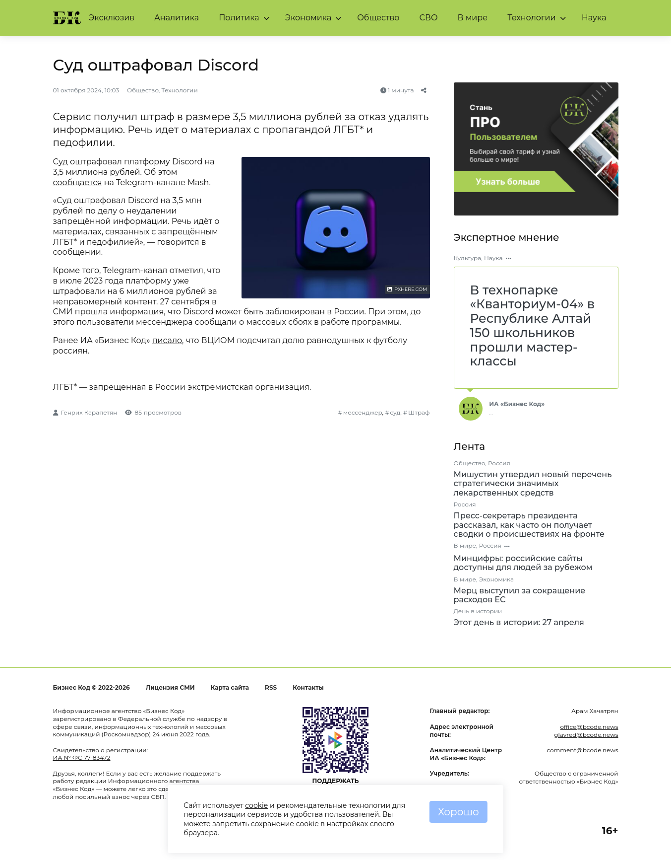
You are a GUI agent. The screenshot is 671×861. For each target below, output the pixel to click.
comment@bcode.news (582, 750)
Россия (499, 463)
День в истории (478, 611)
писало (167, 340)
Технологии (531, 17)
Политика (239, 17)
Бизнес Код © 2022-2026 (91, 687)
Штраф (418, 412)
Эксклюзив (111, 17)
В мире (473, 17)
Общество (378, 17)
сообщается (77, 182)
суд (395, 412)
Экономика (308, 17)
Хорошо (458, 812)
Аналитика (176, 17)
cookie (256, 805)
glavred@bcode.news (586, 734)
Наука (594, 17)
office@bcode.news (589, 726)
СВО (428, 17)
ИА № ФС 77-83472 (82, 757)
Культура (468, 258)
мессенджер (362, 412)
